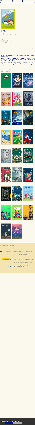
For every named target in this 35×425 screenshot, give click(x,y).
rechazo (17, 423)
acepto (9, 423)
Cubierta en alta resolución (6, 69)
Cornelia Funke (3, 31)
